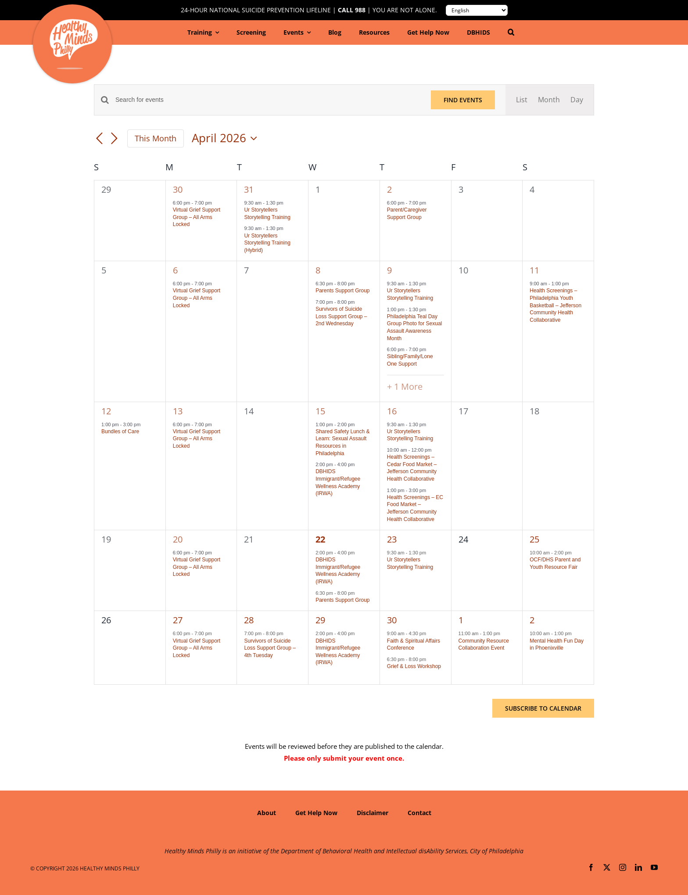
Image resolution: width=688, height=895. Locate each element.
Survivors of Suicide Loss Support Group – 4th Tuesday (269, 648)
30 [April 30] (392, 620)
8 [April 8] (317, 270)
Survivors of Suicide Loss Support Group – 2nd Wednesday (341, 316)
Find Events (463, 100)
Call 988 (352, 10)
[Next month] (114, 139)
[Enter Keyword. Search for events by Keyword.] (267, 100)
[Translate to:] (477, 10)
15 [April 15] (320, 411)
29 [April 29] (320, 620)
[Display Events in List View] (521, 100)
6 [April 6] (175, 270)
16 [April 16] (392, 411)
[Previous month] (99, 139)
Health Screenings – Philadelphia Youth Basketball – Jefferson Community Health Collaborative (555, 305)
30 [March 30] (178, 189)
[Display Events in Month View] (549, 100)
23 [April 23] (392, 539)
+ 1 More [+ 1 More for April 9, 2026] (405, 386)
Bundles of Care (120, 431)
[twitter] (606, 867)
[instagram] (622, 867)
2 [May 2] (532, 620)
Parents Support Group (342, 291)
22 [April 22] (320, 539)
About (266, 813)
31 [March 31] (249, 189)
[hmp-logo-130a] (73, 22)
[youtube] (654, 867)
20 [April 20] (178, 539)
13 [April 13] (178, 411)
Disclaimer (372, 813)
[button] (511, 32)
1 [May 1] (461, 620)
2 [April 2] (389, 189)
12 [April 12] (106, 411)
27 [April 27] (178, 620)
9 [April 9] (389, 270)
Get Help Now (316, 813)
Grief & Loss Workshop (414, 666)
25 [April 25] (534, 539)
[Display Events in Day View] (576, 100)
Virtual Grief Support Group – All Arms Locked (197, 217)
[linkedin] (638, 867)
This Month (155, 138)
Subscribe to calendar (543, 708)
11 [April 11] (534, 270)
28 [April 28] (249, 620)
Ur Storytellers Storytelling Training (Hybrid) (267, 243)
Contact (419, 813)
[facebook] (591, 867)
